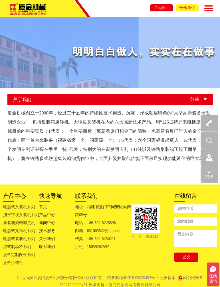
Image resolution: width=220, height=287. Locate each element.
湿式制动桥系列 (17, 247)
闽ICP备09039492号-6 (140, 278)
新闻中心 (47, 223)
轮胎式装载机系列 (19, 239)
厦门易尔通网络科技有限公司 (134, 285)
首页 (43, 207)
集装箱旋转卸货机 (19, 223)
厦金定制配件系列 (19, 255)
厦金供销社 (13, 263)
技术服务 (47, 231)
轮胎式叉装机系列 (19, 207)
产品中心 (47, 215)
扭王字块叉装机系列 (21, 215)
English (161, 8)
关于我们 (47, 239)
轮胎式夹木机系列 (19, 231)
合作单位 (187, 8)
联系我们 (47, 247)
